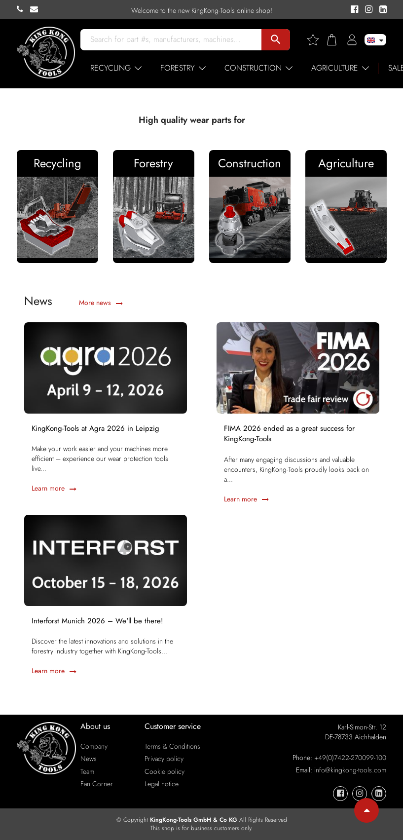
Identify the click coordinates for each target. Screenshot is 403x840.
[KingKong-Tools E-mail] (36, 9)
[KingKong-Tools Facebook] (353, 10)
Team (87, 771)
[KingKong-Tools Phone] (23, 9)
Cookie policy (164, 771)
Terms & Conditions (172, 746)
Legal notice (162, 784)
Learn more (54, 488)
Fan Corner (96, 784)
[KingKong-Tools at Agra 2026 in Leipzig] (105, 367)
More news (101, 302)
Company (94, 746)
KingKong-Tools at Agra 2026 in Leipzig (95, 428)
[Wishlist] (316, 39)
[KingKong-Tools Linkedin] (380, 10)
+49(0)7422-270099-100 (350, 758)
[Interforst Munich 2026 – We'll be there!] (105, 559)
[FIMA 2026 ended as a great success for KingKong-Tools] (298, 367)
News (88, 759)
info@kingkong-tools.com (350, 770)
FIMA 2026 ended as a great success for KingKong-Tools (289, 433)
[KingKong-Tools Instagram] (367, 10)
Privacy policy (164, 759)
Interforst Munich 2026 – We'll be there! (97, 621)
